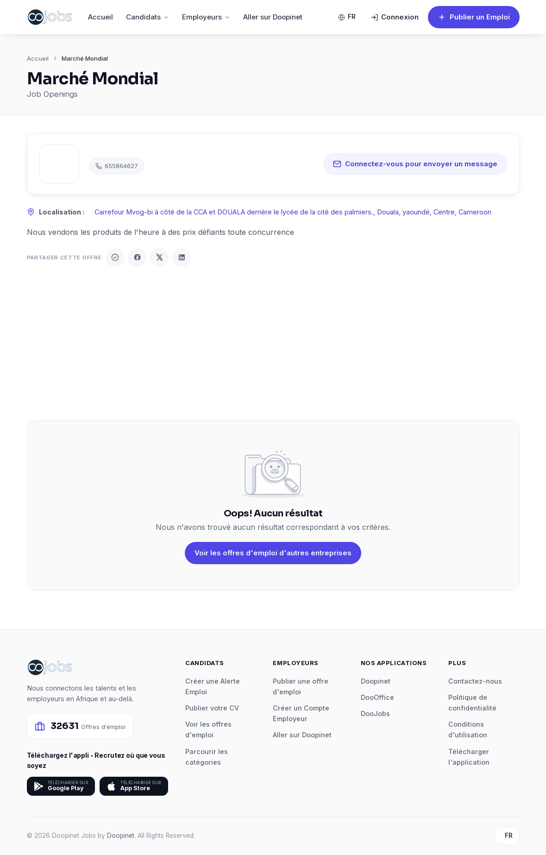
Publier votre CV (212, 708)
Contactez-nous (475, 681)
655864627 (116, 166)
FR (347, 16)
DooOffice (377, 697)
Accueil (100, 17)
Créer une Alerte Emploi (212, 686)
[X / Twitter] (159, 257)
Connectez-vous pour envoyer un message (415, 163)
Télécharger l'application (469, 757)
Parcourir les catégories (206, 757)
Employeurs (206, 17)
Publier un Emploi (474, 17)
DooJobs (375, 713)
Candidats (147, 17)
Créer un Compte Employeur (301, 713)
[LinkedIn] (181, 257)
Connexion (394, 17)
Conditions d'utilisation (467, 729)
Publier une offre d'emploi (300, 686)
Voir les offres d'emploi (208, 729)
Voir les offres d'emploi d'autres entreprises (273, 552)
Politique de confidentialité (472, 702)
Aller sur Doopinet (272, 17)
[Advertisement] (273, 343)
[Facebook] (137, 257)
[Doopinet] (115, 257)
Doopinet (375, 681)
